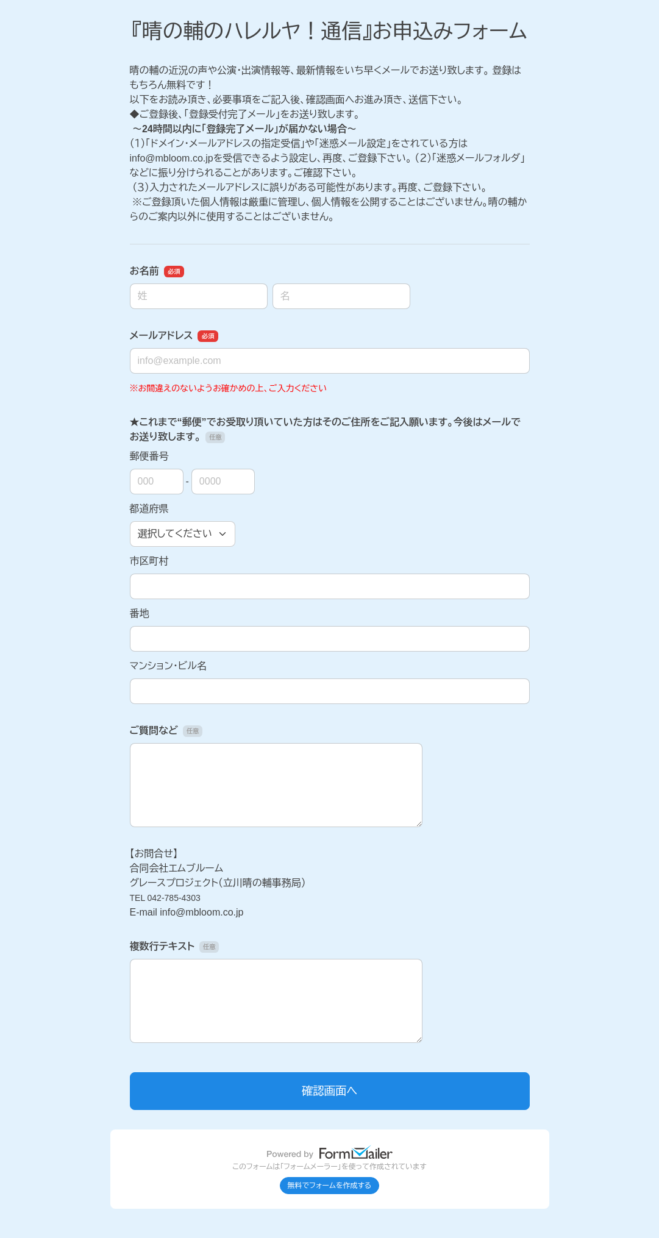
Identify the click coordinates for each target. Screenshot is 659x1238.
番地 (139, 613)
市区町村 (149, 561)
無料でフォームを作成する (330, 1185)
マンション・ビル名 (168, 666)
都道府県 (149, 508)
